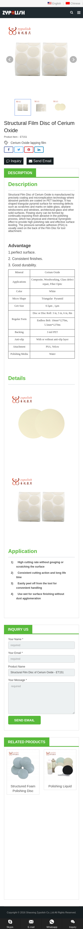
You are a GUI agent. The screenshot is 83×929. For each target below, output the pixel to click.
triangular (23, 203)
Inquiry (13, 161)
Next (73, 59)
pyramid (34, 203)
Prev (9, 59)
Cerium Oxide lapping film (28, 143)
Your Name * (15, 639)
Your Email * (15, 652)
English (54, 3)
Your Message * (17, 680)
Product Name (16, 666)
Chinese (73, 3)
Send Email (40, 161)
